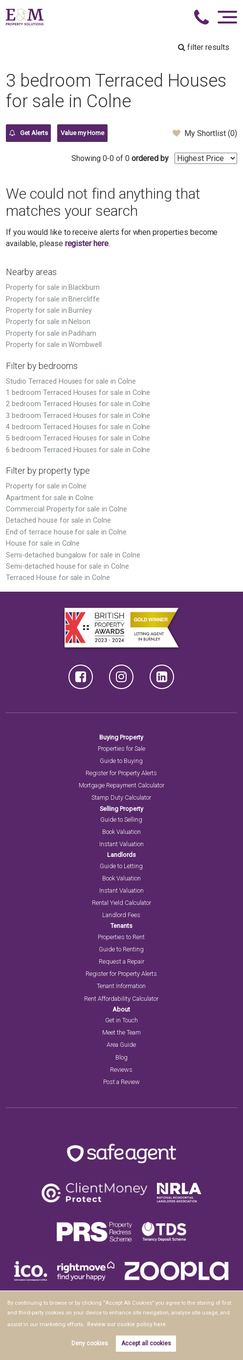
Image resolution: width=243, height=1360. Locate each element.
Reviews (121, 1069)
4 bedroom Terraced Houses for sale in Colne (78, 427)
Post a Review (121, 1081)
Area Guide (121, 1044)
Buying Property (121, 737)
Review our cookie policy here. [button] (124, 1324)
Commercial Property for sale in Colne (66, 509)
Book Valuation (121, 831)
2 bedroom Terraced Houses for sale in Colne (78, 404)
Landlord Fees (121, 915)
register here (87, 243)
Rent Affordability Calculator (121, 998)
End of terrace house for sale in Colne (66, 532)
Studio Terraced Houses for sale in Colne (70, 381)
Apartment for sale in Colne (49, 498)
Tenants (121, 925)
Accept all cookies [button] (146, 1343)
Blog (121, 1057)
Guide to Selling (121, 819)
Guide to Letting (121, 866)
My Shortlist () (205, 133)
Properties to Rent (121, 937)
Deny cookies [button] (89, 1343)
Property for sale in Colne (46, 486)
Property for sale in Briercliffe (52, 299)
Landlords (121, 854)
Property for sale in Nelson (48, 322)
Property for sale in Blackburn (53, 287)
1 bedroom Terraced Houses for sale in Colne (78, 393)
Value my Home (82, 133)
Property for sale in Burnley (49, 310)
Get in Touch (121, 1020)
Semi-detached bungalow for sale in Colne (73, 555)
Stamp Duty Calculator (121, 797)
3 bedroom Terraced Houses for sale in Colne (78, 416)
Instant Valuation (121, 844)
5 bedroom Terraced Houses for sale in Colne (78, 438)
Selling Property (121, 808)
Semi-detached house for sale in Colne (67, 566)
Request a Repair (121, 961)
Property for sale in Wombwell (54, 345)
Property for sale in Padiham (51, 333)
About (121, 1009)
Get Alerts (28, 133)
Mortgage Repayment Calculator (121, 785)
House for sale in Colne (43, 543)
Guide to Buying (121, 760)
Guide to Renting (121, 949)
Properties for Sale (121, 748)
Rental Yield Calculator (121, 902)
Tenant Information (121, 986)
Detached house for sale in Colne (58, 520)
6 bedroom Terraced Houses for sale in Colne (78, 450)
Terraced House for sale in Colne (58, 578)
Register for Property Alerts (121, 773)
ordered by (150, 158)
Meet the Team (121, 1032)
